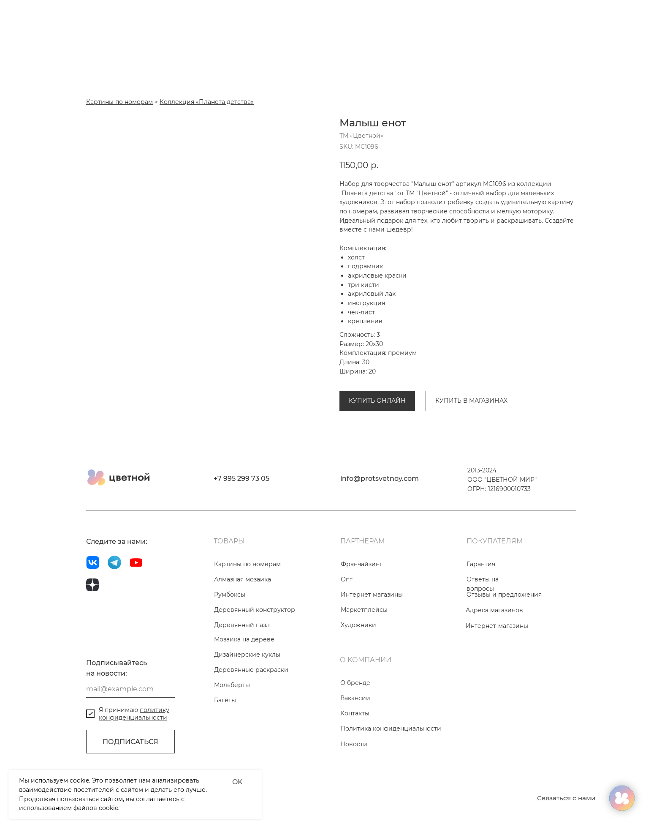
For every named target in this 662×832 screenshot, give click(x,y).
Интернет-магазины (497, 626)
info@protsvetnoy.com (379, 479)
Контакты (354, 713)
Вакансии (355, 698)
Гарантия (481, 564)
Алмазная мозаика (242, 579)
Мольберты (232, 685)
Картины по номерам (247, 564)
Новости (353, 744)
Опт (347, 579)
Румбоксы (229, 594)
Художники (358, 625)
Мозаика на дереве (244, 639)
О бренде (355, 683)
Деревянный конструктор (254, 610)
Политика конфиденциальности (390, 728)
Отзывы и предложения (504, 594)
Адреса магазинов (494, 610)
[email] (130, 689)
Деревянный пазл (242, 625)
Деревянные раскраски (251, 670)
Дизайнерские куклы (247, 654)
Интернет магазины (372, 594)
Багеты (225, 700)
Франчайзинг (362, 564)
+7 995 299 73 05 (241, 479)
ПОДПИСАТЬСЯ (130, 742)
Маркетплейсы (364, 610)
